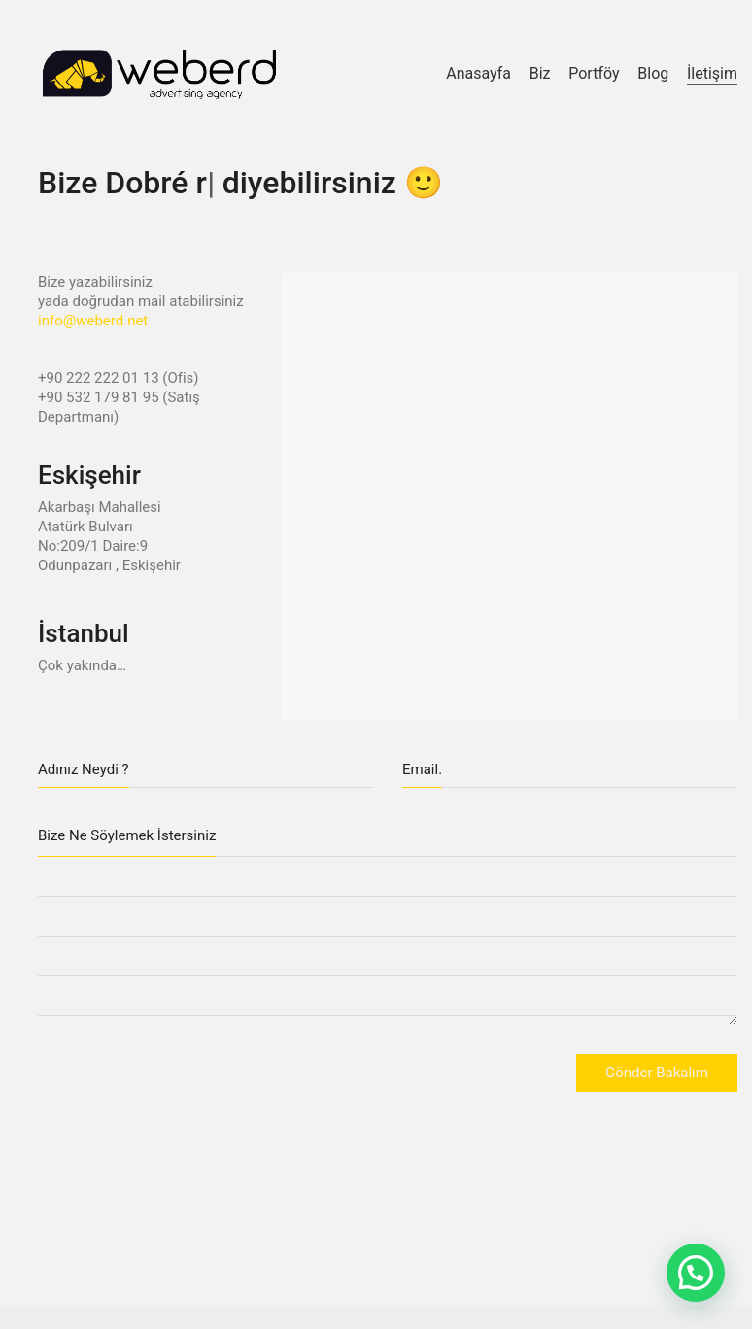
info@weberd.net (93, 320)
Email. (422, 769)
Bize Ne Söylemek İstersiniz (127, 835)
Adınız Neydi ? (83, 769)
